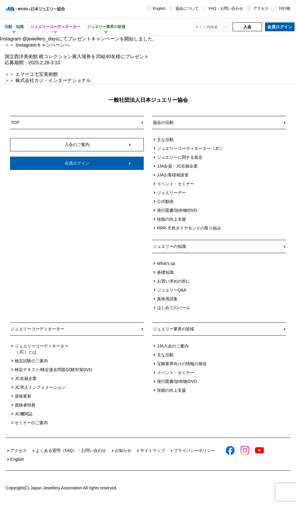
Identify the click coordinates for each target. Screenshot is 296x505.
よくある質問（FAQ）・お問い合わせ (71, 450)
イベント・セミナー (175, 183)
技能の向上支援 (171, 219)
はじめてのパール (173, 307)
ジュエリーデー (171, 192)
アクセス (257, 8)
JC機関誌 (23, 413)
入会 (247, 26)
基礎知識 (165, 272)
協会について (184, 8)
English (156, 8)
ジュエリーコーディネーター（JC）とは (41, 349)
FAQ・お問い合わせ (222, 8)
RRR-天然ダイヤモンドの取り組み (189, 228)
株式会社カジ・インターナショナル (53, 80)
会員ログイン (279, 26)
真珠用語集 (167, 298)
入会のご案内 (77, 144)
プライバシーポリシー (194, 450)
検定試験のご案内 (31, 360)
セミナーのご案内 (31, 422)
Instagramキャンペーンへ (42, 44)
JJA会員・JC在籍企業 (177, 166)
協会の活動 (163, 122)
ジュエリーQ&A (172, 290)
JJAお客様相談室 (173, 175)
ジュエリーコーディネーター (37, 329)
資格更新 (23, 396)
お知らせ (123, 450)
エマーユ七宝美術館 (36, 74)
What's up (166, 263)
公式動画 (165, 201)
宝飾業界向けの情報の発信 (182, 363)
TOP (15, 122)
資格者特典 (25, 405)
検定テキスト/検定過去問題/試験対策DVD (53, 369)
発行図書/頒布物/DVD (177, 210)
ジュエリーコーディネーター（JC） (190, 148)
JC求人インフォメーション (40, 387)
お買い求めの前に (173, 281)
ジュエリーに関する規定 (179, 157)
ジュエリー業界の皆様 (173, 329)
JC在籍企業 (25, 378)
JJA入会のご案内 (173, 346)
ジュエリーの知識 (169, 246)
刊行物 (281, 8)
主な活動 (165, 139)
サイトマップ (152, 450)
